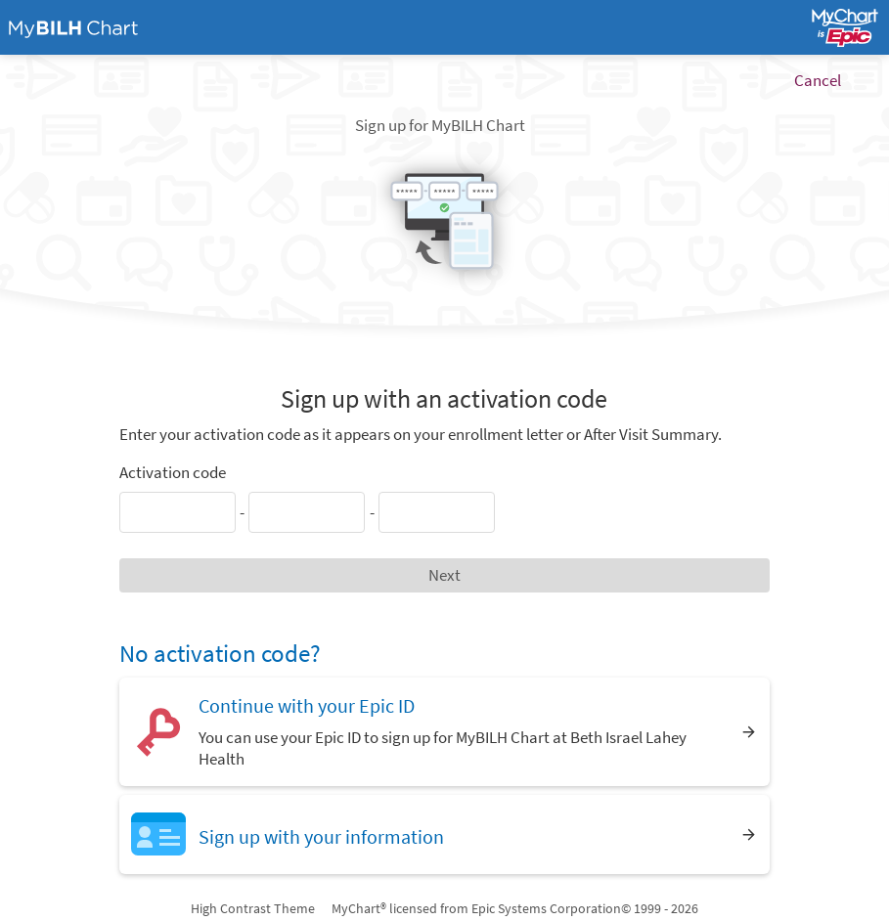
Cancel (817, 80)
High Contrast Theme (253, 908)
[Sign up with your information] (444, 834)
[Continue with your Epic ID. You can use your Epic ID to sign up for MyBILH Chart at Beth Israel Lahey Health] (444, 732)
